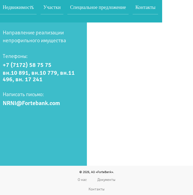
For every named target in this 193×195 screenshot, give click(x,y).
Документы (106, 180)
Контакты (96, 189)
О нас (82, 180)
